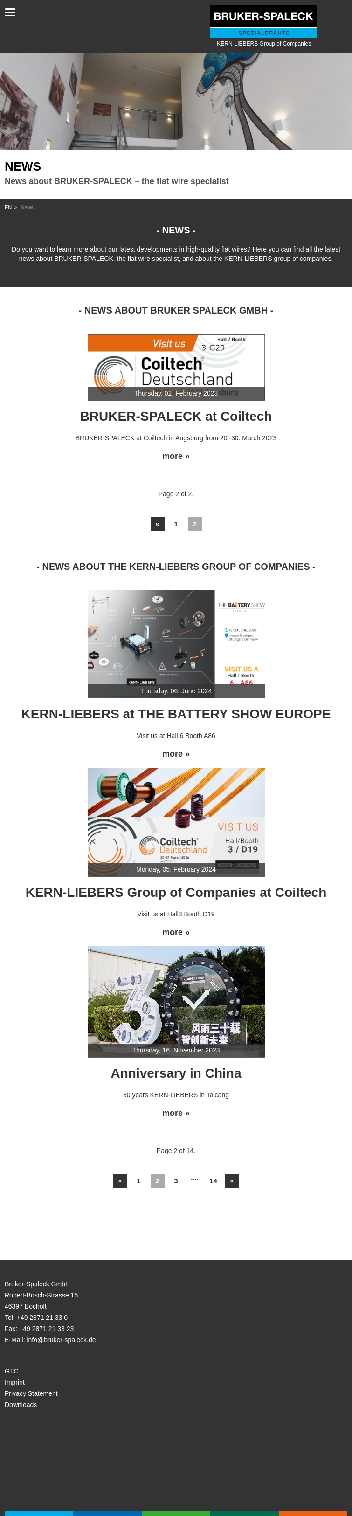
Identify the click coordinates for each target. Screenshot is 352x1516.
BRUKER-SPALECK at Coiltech (176, 416)
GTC (12, 1371)
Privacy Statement (31, 1393)
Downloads (21, 1404)
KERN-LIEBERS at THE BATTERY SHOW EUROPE (176, 714)
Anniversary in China (175, 1073)
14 (213, 1181)
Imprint (15, 1382)
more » (176, 456)
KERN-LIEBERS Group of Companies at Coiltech (176, 892)
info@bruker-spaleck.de (61, 1340)
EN (8, 207)
